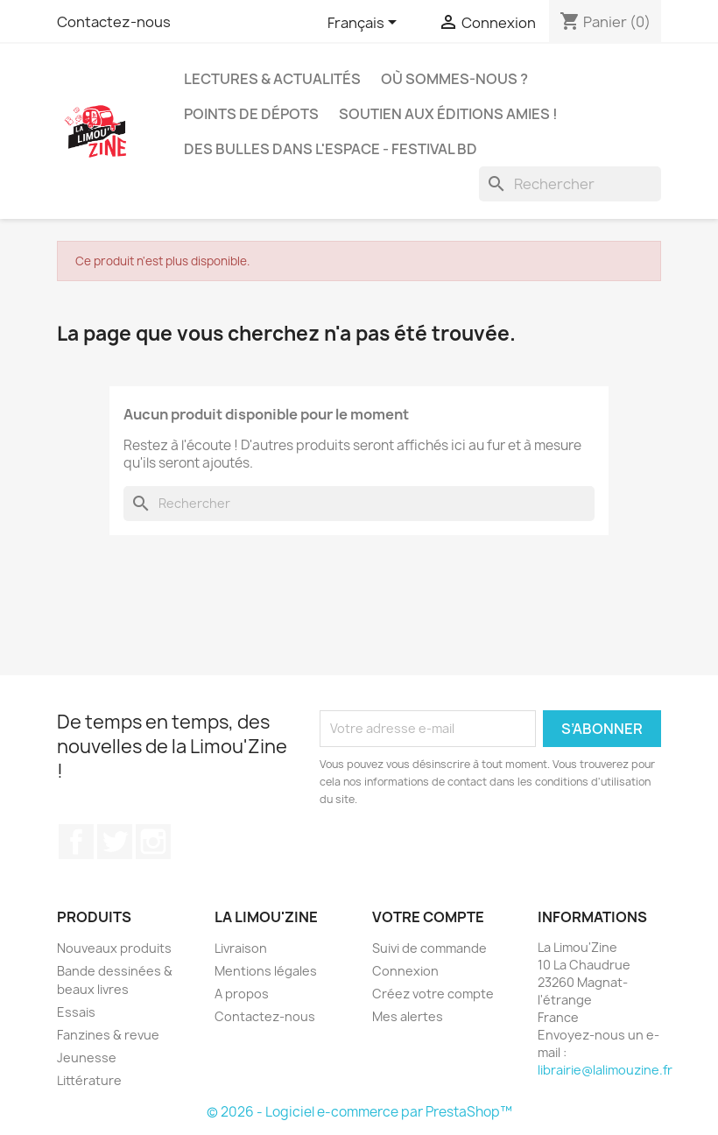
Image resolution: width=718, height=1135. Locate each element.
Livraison (241, 948)
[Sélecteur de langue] (365, 23)
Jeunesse (86, 1057)
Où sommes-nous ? (454, 78)
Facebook (76, 841)
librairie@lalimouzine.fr (605, 1069)
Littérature (89, 1080)
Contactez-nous (114, 22)
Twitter (114, 841)
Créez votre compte (433, 993)
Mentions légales (266, 970)
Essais (76, 1012)
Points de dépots (251, 113)
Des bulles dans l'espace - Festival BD (330, 149)
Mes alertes (407, 1016)
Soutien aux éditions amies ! (448, 113)
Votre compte (428, 917)
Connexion (405, 970)
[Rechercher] (570, 183)
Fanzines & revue (108, 1034)
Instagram (153, 841)
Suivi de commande (429, 948)
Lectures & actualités (272, 78)
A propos (242, 993)
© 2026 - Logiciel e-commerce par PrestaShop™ (359, 1112)
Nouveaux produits (114, 948)
